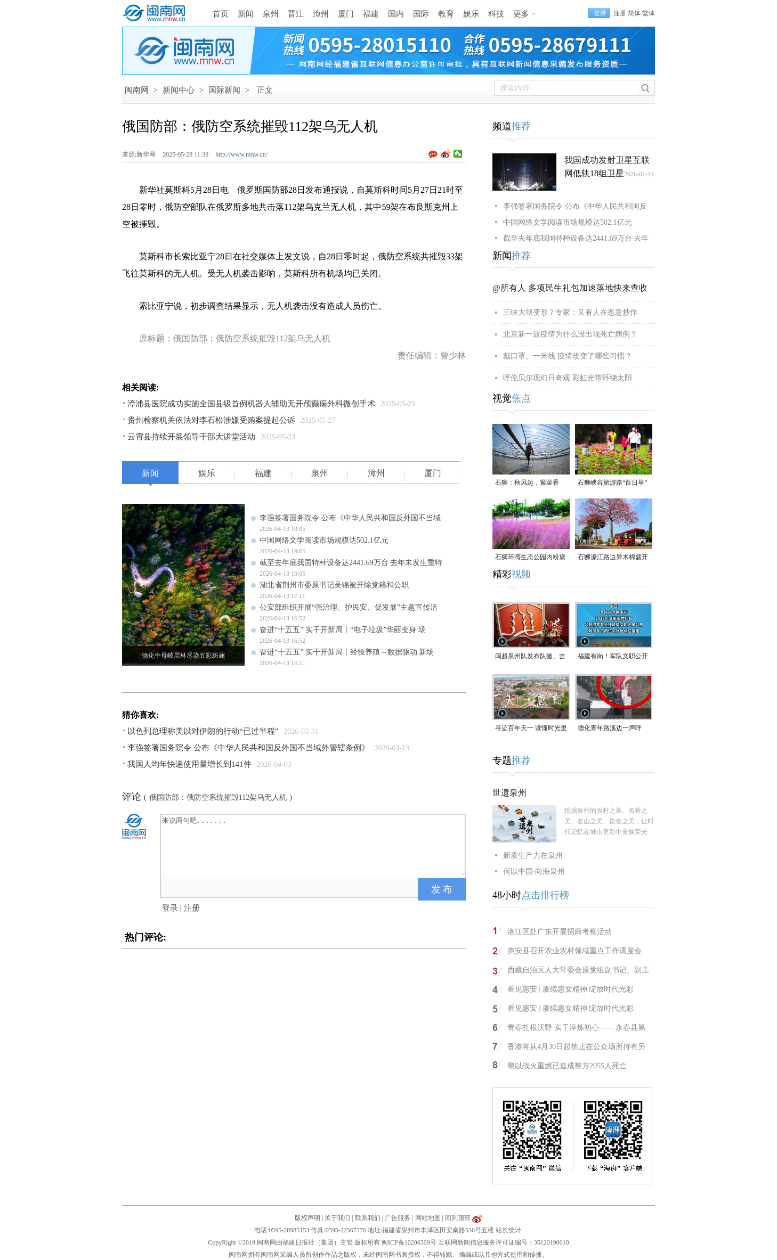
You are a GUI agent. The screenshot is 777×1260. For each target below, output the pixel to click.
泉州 (271, 14)
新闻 (246, 14)
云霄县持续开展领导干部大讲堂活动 (191, 436)
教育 (446, 14)
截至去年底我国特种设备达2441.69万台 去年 (576, 238)
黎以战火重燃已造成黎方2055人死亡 (567, 1066)
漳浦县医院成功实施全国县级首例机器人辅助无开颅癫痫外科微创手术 (251, 403)
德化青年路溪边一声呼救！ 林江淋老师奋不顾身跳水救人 (614, 728)
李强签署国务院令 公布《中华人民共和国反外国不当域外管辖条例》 (248, 747)
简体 (634, 13)
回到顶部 (458, 1218)
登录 (170, 908)
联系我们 (368, 1218)
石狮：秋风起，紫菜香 (527, 482)
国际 (421, 14)
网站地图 (428, 1218)
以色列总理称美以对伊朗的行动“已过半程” (202, 731)
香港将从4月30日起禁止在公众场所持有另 (576, 1047)
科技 (496, 14)
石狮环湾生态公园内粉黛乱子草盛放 (530, 557)
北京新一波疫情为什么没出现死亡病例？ (570, 334)
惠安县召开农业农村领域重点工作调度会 (574, 951)
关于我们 (337, 1218)
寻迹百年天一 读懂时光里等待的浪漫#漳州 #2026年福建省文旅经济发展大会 (531, 728)
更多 (521, 14)
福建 (371, 14)
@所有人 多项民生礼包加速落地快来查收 (570, 287)
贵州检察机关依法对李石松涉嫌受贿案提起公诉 (211, 420)
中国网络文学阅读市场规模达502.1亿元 (324, 540)
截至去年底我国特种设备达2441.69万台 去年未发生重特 (351, 563)
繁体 (648, 13)
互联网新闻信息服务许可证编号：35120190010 (503, 1242)
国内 (396, 14)
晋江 (296, 14)
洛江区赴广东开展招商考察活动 (559, 932)
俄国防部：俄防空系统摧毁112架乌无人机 (218, 797)
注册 (619, 13)
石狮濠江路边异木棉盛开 (613, 557)
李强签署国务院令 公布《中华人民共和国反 (575, 206)
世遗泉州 (509, 792)
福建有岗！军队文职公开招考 (613, 656)
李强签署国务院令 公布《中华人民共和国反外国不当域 (350, 518)
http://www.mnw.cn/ (241, 154)
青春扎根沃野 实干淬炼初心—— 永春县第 (576, 1028)
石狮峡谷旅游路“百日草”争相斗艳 (613, 483)
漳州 (321, 14)
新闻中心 (179, 90)
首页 (221, 14)
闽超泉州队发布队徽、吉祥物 (530, 656)
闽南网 (137, 90)
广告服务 (397, 1218)
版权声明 (307, 1218)
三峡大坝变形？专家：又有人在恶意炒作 (570, 312)
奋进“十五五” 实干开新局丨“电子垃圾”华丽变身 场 (343, 630)
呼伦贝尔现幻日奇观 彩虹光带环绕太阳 (567, 378)
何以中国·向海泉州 (534, 872)
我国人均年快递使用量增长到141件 (189, 764)
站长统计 (508, 1230)
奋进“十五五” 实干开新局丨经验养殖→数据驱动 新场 (347, 652)
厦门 (346, 14)
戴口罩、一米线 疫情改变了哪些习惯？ (567, 356)
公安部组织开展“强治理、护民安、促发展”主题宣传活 (349, 607)
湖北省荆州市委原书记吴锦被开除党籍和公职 (334, 585)
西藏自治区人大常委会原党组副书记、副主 (578, 970)
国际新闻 (224, 90)
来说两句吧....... (314, 845)
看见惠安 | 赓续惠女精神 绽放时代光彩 (570, 989)
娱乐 (471, 14)
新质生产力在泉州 (533, 856)
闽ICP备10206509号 (409, 1242)
